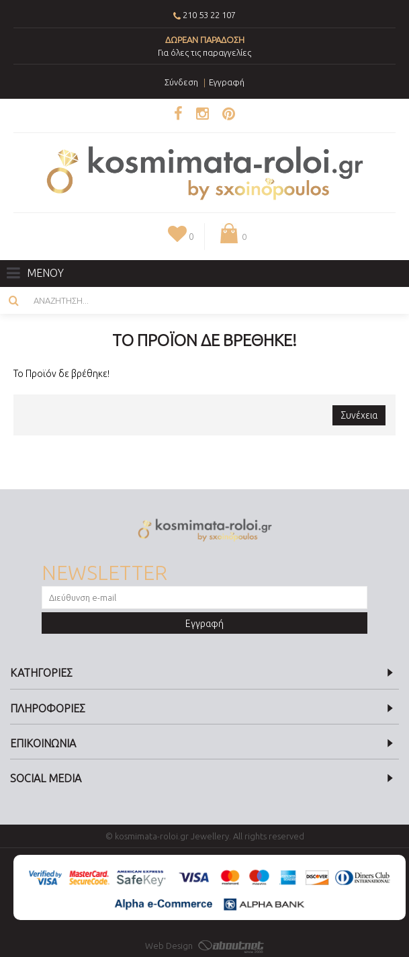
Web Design (204, 945)
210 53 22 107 (209, 14)
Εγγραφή (204, 623)
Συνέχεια (358, 415)
